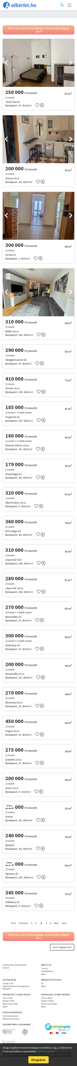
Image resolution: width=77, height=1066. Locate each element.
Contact (44, 968)
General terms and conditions (15, 965)
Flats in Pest (8, 998)
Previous (23, 923)
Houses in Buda (47, 1001)
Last (64, 923)
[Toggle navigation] (69, 5)
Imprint (6, 968)
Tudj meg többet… (47, 1051)
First (13, 923)
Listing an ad (8, 983)
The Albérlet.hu (47, 971)
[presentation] (6, 63)
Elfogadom (38, 1060)
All (42, 983)
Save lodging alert (62, 947)
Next (56, 923)
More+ (43, 974)
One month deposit (10, 1016)
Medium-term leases (11, 1019)
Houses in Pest (8, 1001)
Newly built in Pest (10, 1004)
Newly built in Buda (49, 1004)
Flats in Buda (46, 998)
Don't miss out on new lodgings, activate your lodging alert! (38, 30)
